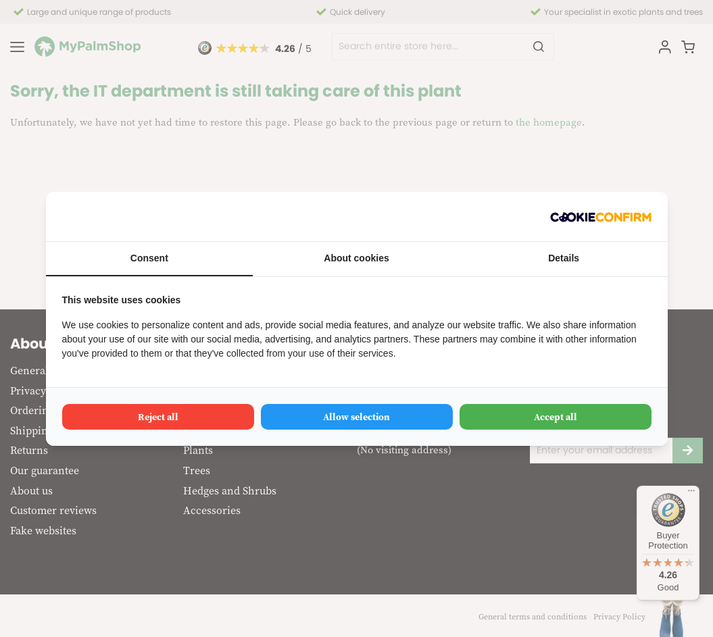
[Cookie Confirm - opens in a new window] (600, 216)
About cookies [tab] (356, 258)
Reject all (158, 417)
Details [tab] (563, 258)
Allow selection (356, 417)
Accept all (555, 417)
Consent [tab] (149, 258)
